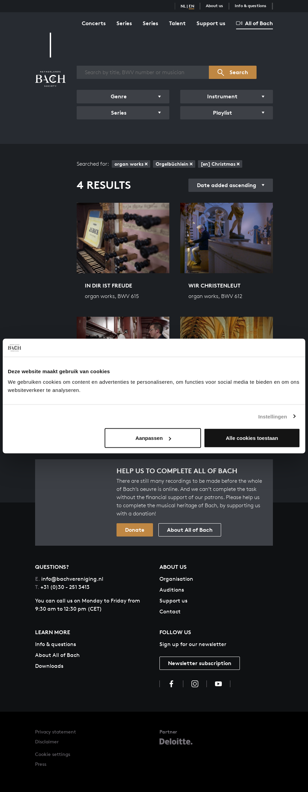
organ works (131, 164)
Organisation (176, 579)
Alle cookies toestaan (252, 438)
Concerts (94, 23)
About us (214, 5)
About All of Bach (190, 529)
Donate (134, 529)
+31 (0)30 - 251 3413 (62, 587)
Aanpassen (153, 438)
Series (124, 23)
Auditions (171, 590)
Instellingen (272, 416)
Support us (211, 23)
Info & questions (250, 5)
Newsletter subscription (199, 663)
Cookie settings (52, 754)
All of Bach (254, 23)
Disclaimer (47, 741)
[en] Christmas (220, 164)
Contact (170, 611)
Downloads (49, 666)
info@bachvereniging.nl (69, 579)
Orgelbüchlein (174, 164)
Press (40, 764)
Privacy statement (55, 732)
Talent (177, 23)
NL (183, 6)
